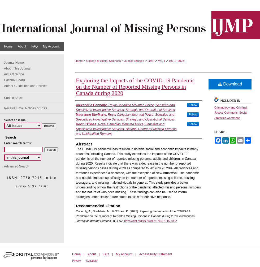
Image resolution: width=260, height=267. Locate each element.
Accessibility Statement (155, 254)
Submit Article (13, 98)
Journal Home (14, 62)
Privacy (76, 260)
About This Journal (17, 68)
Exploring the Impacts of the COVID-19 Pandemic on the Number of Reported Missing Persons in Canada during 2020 (135, 86)
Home (79, 60)
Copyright (91, 260)
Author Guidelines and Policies (25, 86)
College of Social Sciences (103, 60)
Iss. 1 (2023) (177, 60)
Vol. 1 (161, 60)
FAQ (106, 254)
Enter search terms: (18, 143)
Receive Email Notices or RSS (25, 108)
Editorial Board (14, 80)
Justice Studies (134, 60)
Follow (193, 104)
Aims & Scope (14, 74)
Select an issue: (15, 120)
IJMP (151, 60)
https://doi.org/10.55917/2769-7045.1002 (150, 220)
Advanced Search (16, 166)
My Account (124, 254)
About (92, 254)
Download (230, 84)
